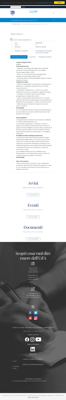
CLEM (15, 361)
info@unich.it (34, 293)
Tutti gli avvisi (33, 194)
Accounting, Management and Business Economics (29, 381)
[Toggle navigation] (54, 7)
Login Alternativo (33, 397)
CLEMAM (16, 366)
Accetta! (59, 2)
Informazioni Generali (19, 57)
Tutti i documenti (33, 238)
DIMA (14, 368)
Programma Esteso (44, 57)
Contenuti (32, 57)
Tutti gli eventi (33, 216)
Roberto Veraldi (40, 47)
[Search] (15, 7)
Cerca (23, 7)
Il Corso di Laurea (16, 24)
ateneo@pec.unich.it (34, 295)
